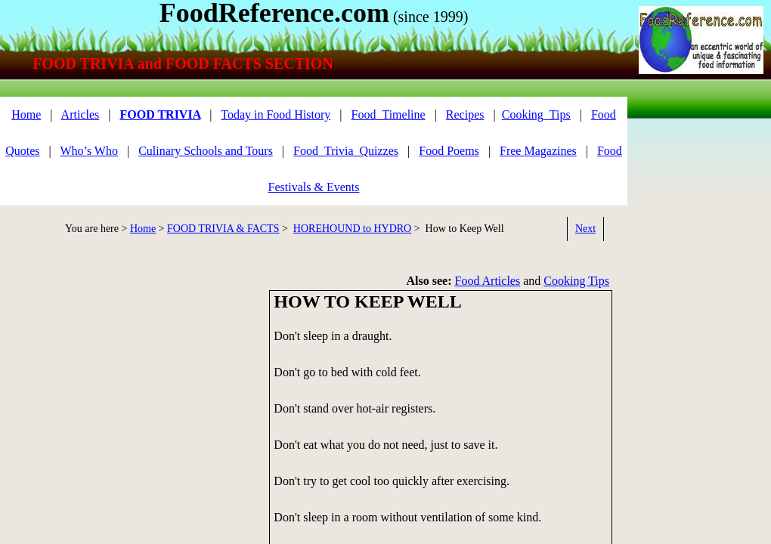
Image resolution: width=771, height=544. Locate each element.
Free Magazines (538, 150)
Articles (80, 114)
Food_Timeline (388, 114)
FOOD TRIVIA (159, 114)
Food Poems (449, 150)
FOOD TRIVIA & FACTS (223, 228)
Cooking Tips (576, 280)
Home (26, 114)
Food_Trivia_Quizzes (345, 150)
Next (585, 228)
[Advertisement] (696, 202)
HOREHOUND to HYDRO (352, 228)
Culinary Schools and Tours (205, 150)
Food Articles (488, 280)
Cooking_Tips (536, 114)
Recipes (465, 114)
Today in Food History (275, 114)
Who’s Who (89, 150)
